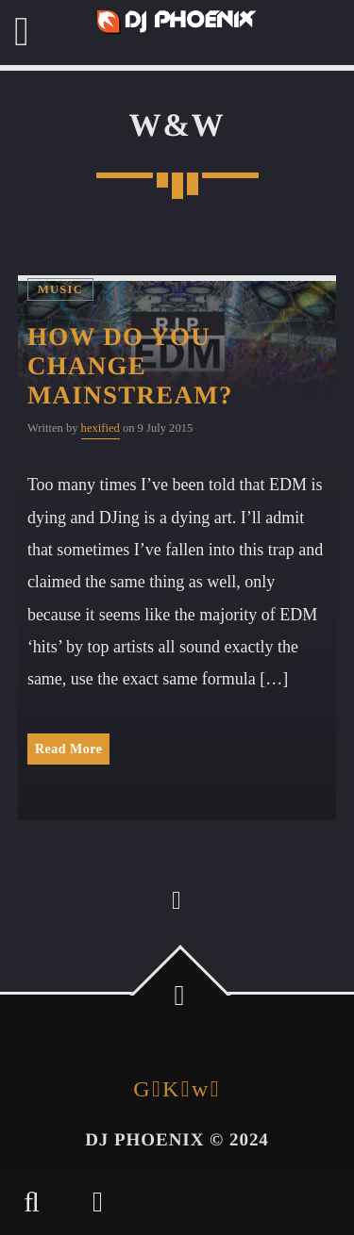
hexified (100, 428)
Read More (69, 749)
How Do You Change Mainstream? (130, 365)
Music (60, 289)
